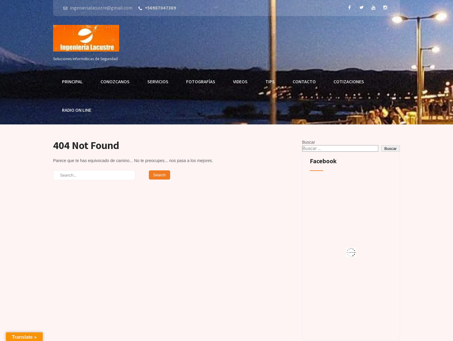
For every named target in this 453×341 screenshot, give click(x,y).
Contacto (304, 82)
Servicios (157, 82)
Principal (72, 82)
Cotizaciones (349, 82)
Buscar (308, 142)
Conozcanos (115, 82)
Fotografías (200, 82)
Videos (240, 82)
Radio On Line (76, 110)
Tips (270, 82)
